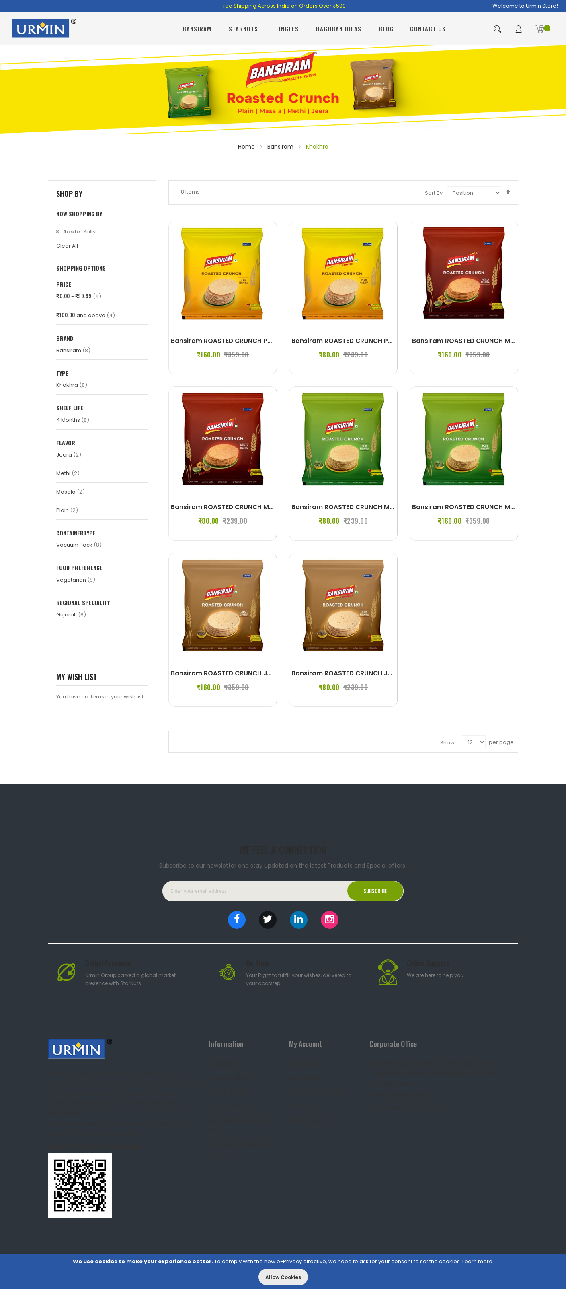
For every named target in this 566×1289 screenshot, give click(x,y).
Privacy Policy (227, 1075)
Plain (67, 510)
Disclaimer (223, 1061)
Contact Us (428, 28)
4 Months (72, 420)
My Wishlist (304, 1075)
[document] (283, 1271)
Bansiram (281, 147)
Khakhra (71, 385)
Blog (386, 28)
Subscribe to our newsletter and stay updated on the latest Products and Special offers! (283, 863)
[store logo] (44, 29)
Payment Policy (230, 1103)
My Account (306, 1061)
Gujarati (71, 614)
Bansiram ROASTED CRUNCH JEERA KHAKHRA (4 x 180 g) (261, 673)
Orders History (308, 1117)
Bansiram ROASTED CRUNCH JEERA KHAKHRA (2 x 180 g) (381, 673)
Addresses (303, 1103)
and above (85, 315)
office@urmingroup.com (412, 1105)
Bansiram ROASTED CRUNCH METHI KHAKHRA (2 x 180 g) (381, 507)
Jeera (68, 455)
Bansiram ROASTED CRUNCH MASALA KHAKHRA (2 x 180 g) (265, 507)
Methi (68, 473)
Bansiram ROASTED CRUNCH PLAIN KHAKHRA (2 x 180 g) (381, 340)
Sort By (434, 193)
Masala (70, 492)
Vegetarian (75, 580)
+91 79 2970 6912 (400, 1093)
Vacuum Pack (79, 545)
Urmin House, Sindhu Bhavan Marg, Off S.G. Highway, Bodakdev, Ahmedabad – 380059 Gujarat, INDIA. (437, 1071)
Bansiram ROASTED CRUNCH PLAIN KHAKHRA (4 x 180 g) (261, 340)
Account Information (318, 1089)
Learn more (477, 1261)
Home (247, 147)
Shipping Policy (229, 1089)
